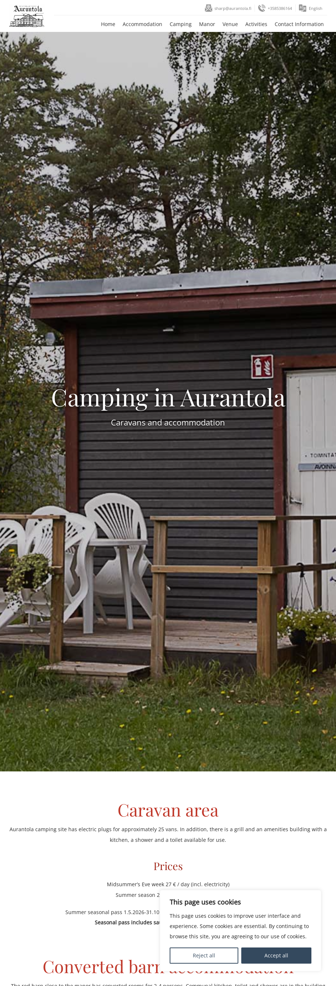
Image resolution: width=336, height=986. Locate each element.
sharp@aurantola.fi (231, 8)
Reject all (204, 955)
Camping (180, 24)
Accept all (276, 955)
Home (107, 24)
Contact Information (298, 24)
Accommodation (141, 24)
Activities (255, 24)
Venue (229, 24)
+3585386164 (279, 8)
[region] (240, 930)
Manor (206, 24)
